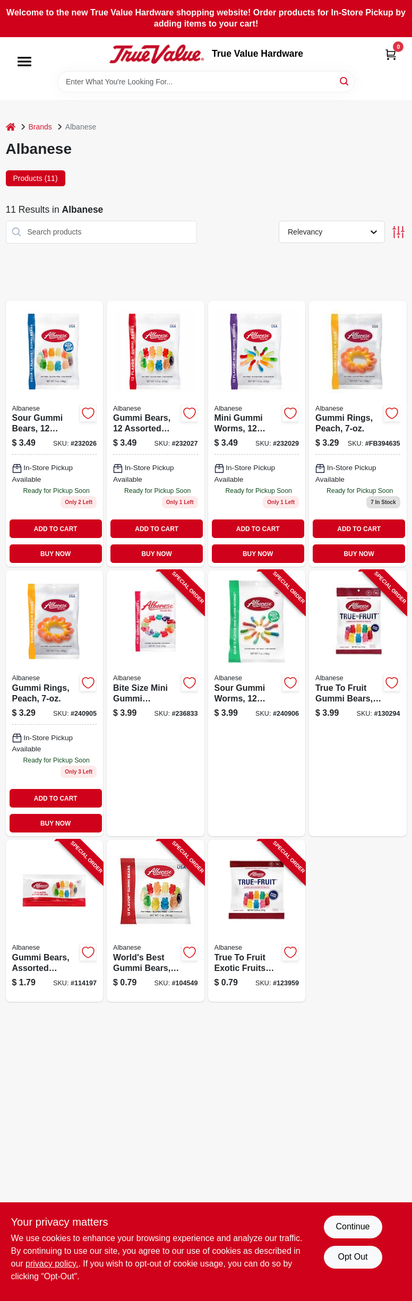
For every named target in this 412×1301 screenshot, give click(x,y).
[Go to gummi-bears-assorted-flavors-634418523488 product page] (155, 434)
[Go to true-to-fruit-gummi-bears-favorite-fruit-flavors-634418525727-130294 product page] (358, 703)
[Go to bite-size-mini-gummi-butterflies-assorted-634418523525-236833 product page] (155, 703)
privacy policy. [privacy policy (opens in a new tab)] (51, 1263)
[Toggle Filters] (398, 232)
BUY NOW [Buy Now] (55, 554)
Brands (40, 127)
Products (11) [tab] (35, 178)
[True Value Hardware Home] (156, 54)
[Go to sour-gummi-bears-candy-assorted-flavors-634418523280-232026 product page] (55, 434)
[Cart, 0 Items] (390, 54)
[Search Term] (206, 81)
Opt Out (352, 1256)
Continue (353, 1226)
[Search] (345, 81)
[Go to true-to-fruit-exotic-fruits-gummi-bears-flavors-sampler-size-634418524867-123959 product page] (257, 921)
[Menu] (24, 61)
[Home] (10, 127)
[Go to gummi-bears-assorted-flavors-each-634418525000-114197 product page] (55, 921)
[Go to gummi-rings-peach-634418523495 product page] (358, 434)
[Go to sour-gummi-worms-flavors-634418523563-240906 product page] (257, 703)
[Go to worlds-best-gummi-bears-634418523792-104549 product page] (155, 921)
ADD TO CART (56, 529)
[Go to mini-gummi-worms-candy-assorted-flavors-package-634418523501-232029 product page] (257, 434)
